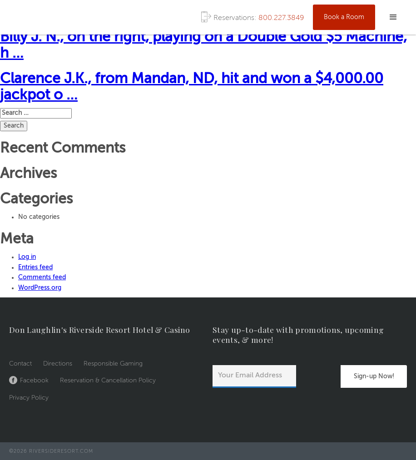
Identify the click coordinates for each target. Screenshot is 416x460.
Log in (27, 257)
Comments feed (42, 277)
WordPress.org (39, 288)
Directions (57, 364)
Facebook (34, 380)
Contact (20, 364)
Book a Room (344, 17)
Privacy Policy (29, 398)
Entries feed (35, 267)
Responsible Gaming (113, 364)
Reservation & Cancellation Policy (108, 380)
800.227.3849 (281, 18)
